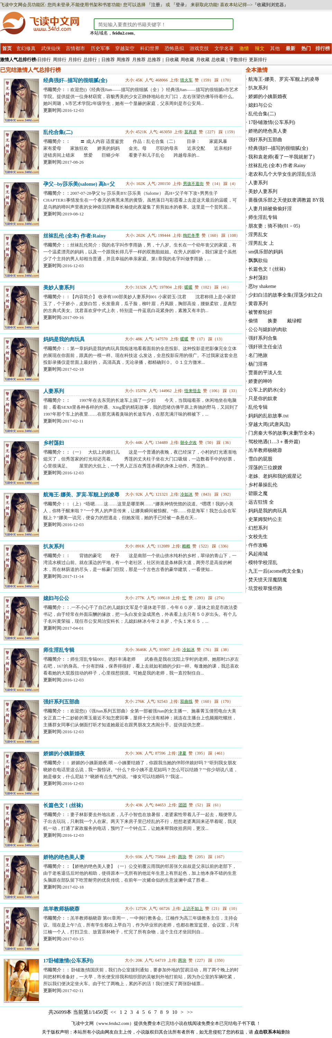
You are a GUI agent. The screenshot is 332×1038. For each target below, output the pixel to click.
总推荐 (154, 59)
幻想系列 (258, 528)
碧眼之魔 (258, 493)
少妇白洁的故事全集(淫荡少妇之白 (285, 295)
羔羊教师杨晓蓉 (61, 909)
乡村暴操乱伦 (262, 484)
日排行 (44, 59)
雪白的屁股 (260, 459)
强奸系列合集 (262, 338)
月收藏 (203, 59)
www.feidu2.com (113, 1023)
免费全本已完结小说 (163, 1023)
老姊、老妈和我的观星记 (275, 476)
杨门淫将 (258, 364)
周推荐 (123, 59)
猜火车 (186, 80)
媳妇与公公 (56, 598)
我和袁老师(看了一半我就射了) (281, 156)
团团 (182, 805)
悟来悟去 (192, 390)
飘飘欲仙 (258, 260)
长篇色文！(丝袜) (63, 805)
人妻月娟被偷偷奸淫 (270, 208)
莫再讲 (190, 131)
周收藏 (187, 59)
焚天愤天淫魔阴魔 (267, 579)
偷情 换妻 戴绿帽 (277, 320)
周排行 (59, 59)
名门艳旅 (258, 355)
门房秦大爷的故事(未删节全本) (281, 433)
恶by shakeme (262, 286)
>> (190, 1012)
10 (174, 1012)
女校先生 (258, 536)
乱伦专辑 (258, 407)
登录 (180, 4)
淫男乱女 (258, 234)
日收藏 (172, 59)
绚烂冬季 (191, 235)
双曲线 (186, 701)
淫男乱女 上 (261, 243)
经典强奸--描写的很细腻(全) (75, 80)
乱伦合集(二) (58, 132)
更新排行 (258, 59)
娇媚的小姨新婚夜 (64, 753)
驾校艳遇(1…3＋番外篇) (274, 441)
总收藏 (218, 59)
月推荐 (139, 59)
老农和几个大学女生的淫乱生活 (282, 174)
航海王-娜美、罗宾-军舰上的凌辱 (81, 494)
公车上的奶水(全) (266, 389)
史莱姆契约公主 (265, 519)
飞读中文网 (82, 1023)
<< (113, 1012)
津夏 (182, 753)
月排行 (75, 59)
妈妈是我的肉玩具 (64, 339)
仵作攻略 (258, 545)
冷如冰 (186, 494)
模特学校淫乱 (262, 562)
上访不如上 (192, 908)
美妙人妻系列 (58, 287)
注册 (155, 4)
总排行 (90, 59)
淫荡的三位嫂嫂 (265, 467)
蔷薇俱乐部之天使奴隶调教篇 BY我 (286, 200)
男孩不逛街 (193, 183)
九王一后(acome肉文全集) (275, 571)
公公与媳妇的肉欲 (267, 329)
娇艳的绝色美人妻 (64, 857)
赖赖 (186, 546)
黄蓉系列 (258, 303)
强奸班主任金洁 (265, 346)
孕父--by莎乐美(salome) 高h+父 (79, 184)
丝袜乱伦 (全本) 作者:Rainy (74, 236)
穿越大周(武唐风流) (269, 424)
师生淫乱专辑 (58, 650)
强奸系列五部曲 (61, 702)
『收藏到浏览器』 (270, 4)
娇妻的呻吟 (260, 381)
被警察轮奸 (260, 312)
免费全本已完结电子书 (223, 1023)
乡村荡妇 (53, 443)
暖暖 (188, 287)
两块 (182, 856)
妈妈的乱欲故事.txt (268, 415)
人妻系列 (53, 391)
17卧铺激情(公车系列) (68, 960)
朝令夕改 (188, 442)
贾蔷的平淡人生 (265, 372)
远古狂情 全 (261, 502)
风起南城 (258, 553)
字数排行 (238, 59)
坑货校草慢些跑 (265, 588)
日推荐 (108, 59)
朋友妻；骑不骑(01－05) (274, 226)
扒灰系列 (53, 546)
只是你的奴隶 (262, 398)
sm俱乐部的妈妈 (265, 251)
